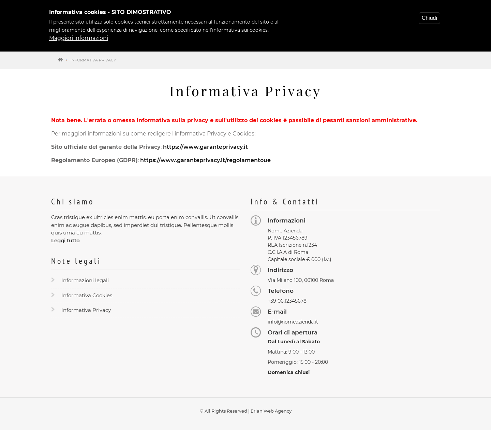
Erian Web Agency (271, 411)
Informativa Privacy (86, 310)
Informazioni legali (85, 280)
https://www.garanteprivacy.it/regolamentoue (205, 160)
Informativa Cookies (86, 295)
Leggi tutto (65, 240)
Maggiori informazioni (78, 36)
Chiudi (429, 16)
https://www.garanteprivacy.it (205, 147)
